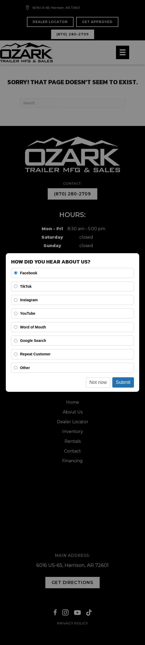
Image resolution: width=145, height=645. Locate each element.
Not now (98, 382)
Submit (123, 382)
